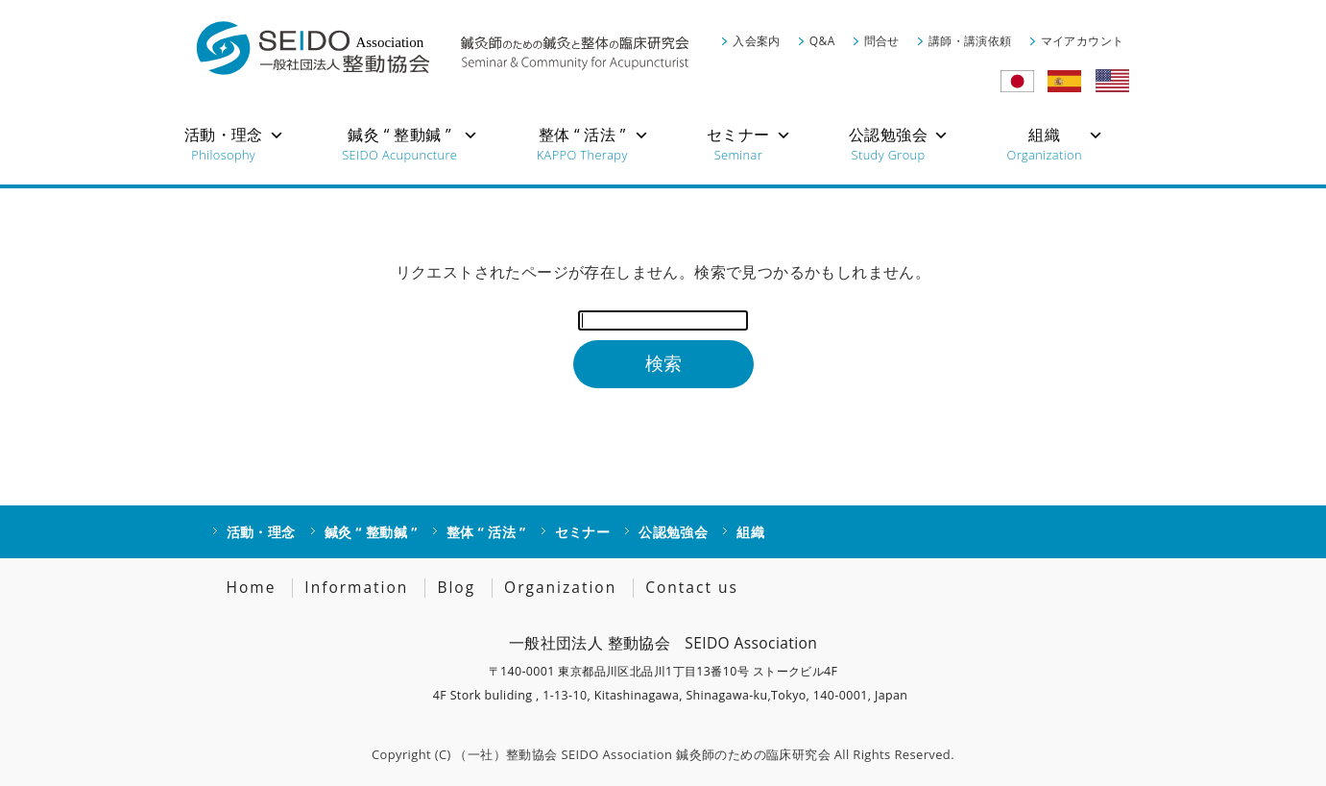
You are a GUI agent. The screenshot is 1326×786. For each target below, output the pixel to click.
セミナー (583, 532)
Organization (560, 587)
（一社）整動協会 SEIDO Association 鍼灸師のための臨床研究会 (642, 754)
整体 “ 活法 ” (486, 532)
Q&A (822, 41)
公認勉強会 (673, 532)
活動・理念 (261, 532)
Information (356, 587)
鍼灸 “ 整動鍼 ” (371, 532)
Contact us (691, 587)
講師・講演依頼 (970, 41)
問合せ (882, 41)
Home (252, 587)
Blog (456, 587)
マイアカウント (1082, 41)
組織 (750, 532)
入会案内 (757, 41)
